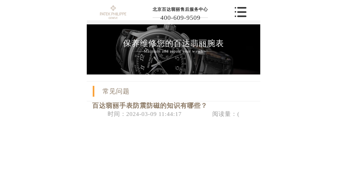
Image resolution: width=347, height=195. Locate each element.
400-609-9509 (180, 17)
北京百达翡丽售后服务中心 (180, 9)
